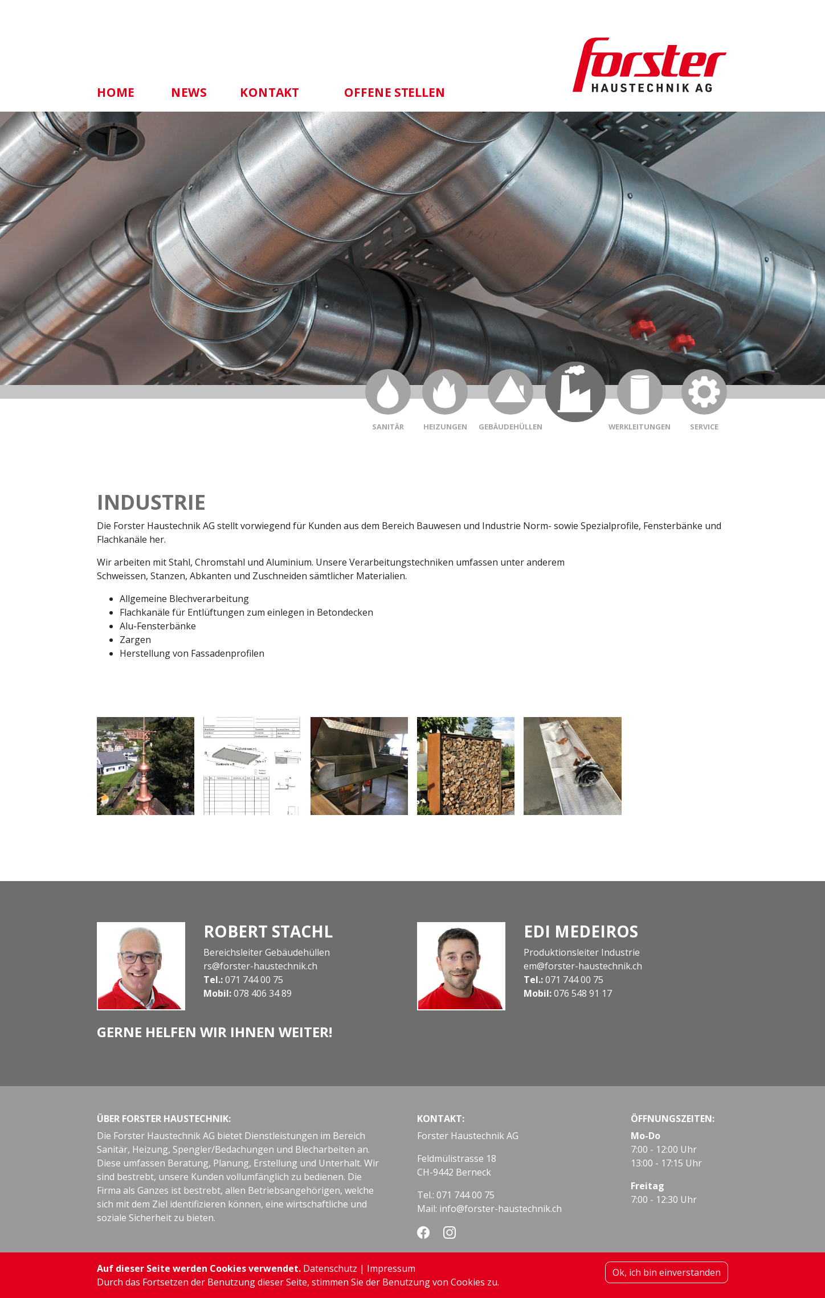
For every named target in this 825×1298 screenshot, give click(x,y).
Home (115, 92)
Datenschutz (330, 1272)
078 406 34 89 (263, 993)
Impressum (391, 1272)
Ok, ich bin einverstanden (666, 1276)
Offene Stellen (395, 92)
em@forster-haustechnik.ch (583, 966)
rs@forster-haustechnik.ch (260, 966)
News (188, 92)
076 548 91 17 (583, 993)
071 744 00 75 (254, 979)
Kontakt (269, 92)
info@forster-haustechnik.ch (500, 1208)
